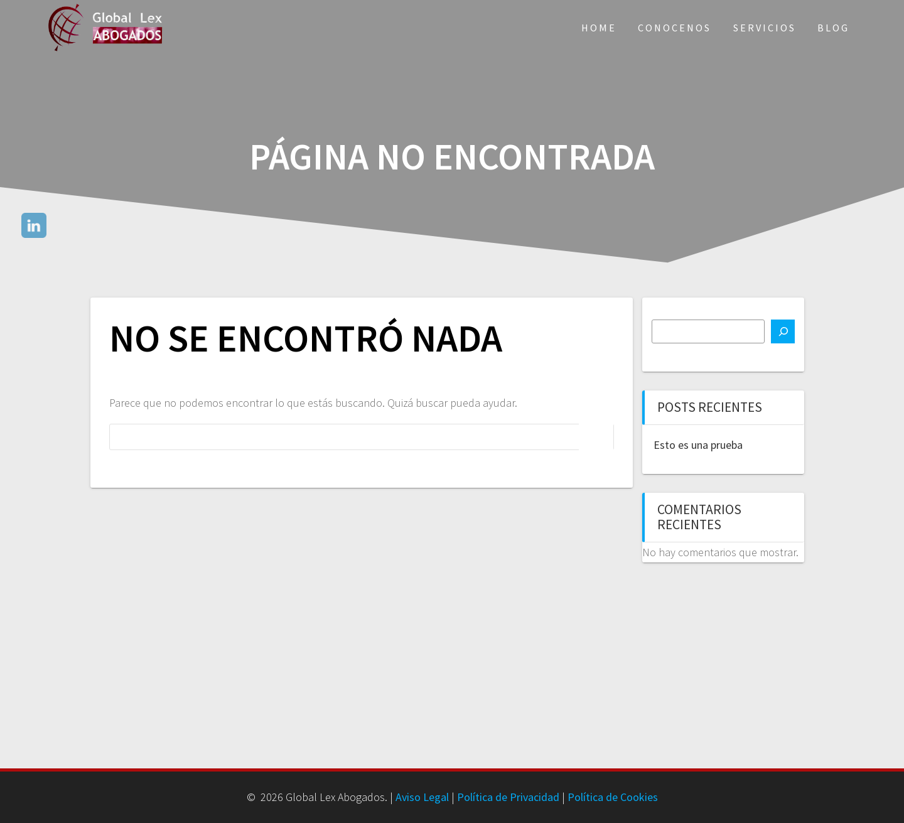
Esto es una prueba (698, 445)
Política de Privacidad (508, 797)
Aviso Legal (422, 797)
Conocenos (674, 27)
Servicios (764, 27)
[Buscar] (783, 331)
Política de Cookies (613, 797)
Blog (833, 27)
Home (598, 27)
